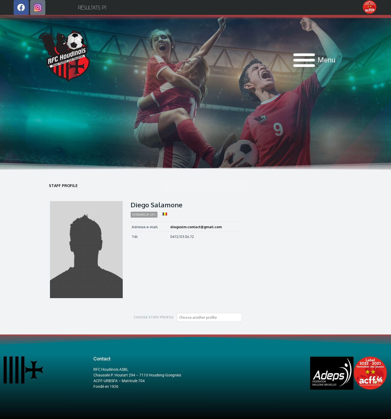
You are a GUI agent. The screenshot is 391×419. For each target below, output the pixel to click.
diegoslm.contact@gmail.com (196, 227)
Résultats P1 (92, 7)
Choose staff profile (154, 317)
